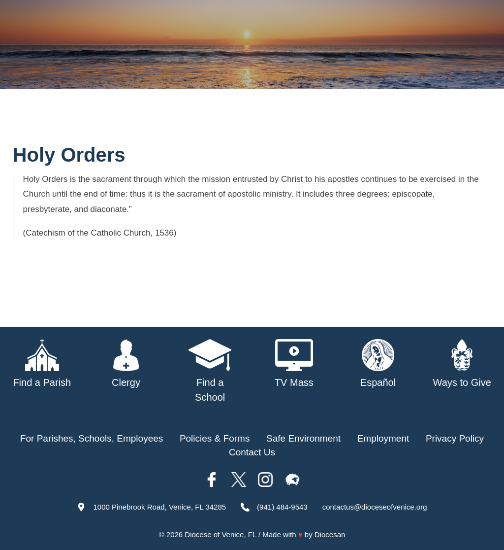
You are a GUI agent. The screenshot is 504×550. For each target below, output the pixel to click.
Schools (268, 117)
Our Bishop (172, 117)
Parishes (224, 117)
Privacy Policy (455, 438)
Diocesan (330, 534)
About (127, 117)
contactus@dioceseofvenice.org (374, 507)
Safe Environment (332, 117)
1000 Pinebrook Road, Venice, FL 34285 (159, 507)
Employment (383, 438)
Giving (478, 117)
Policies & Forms (215, 438)
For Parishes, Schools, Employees (91, 438)
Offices (440, 117)
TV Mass (397, 117)
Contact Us (252, 452)
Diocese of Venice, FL (220, 534)
